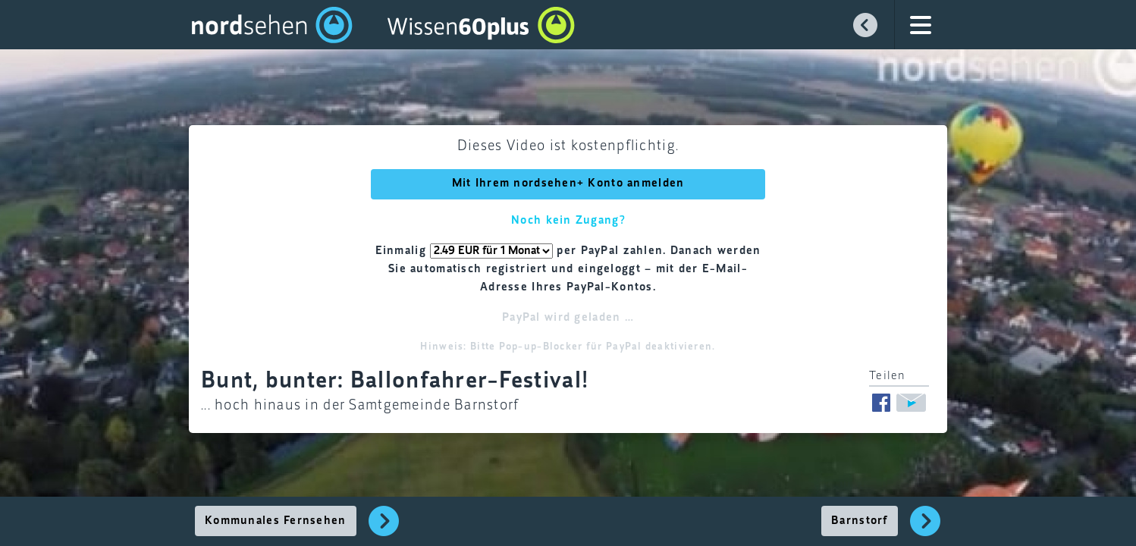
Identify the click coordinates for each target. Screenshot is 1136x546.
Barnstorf (859, 521)
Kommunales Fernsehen (276, 521)
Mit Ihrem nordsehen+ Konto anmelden (568, 183)
